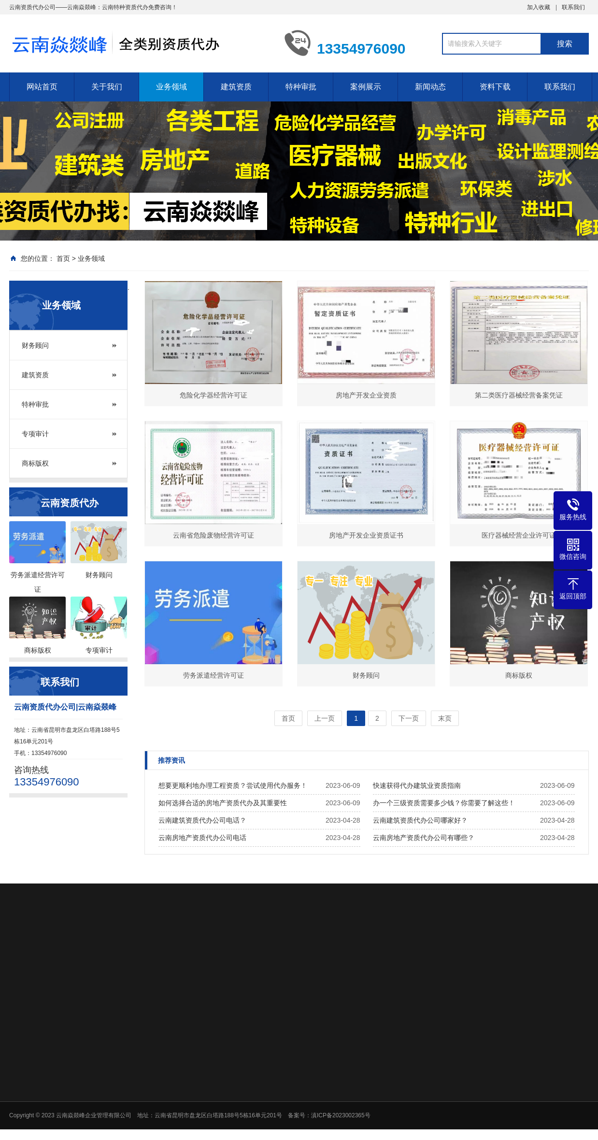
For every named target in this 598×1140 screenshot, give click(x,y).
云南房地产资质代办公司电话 (202, 837)
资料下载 (495, 87)
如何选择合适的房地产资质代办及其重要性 (222, 803)
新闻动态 (430, 87)
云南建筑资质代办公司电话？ (202, 820)
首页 (63, 258)
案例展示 (365, 87)
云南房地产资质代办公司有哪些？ (423, 837)
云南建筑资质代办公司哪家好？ (420, 820)
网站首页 (42, 87)
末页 (445, 718)
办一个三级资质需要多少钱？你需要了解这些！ (444, 803)
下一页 (409, 718)
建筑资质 (236, 87)
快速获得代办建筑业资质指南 (417, 785)
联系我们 (573, 7)
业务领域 (171, 87)
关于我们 (106, 87)
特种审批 (300, 87)
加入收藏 (538, 7)
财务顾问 (35, 345)
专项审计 (35, 434)
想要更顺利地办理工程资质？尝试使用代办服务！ (232, 785)
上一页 (324, 718)
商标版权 (35, 463)
